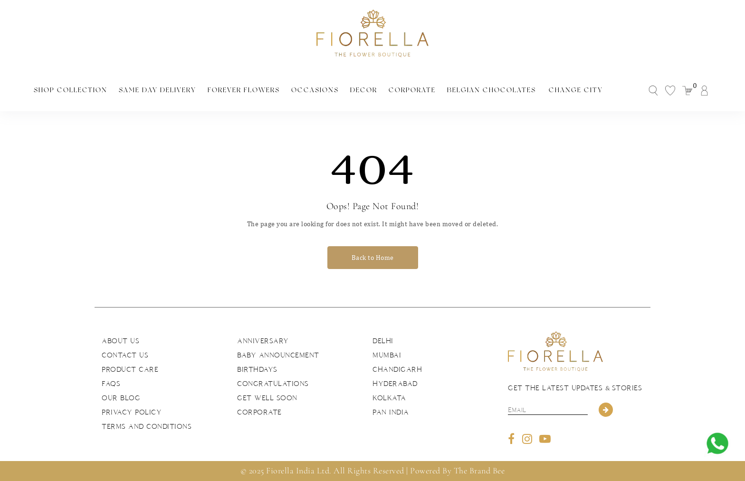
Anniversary (263, 341)
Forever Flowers (244, 90)
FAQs (111, 383)
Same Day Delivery (157, 90)
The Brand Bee (479, 470)
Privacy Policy (132, 412)
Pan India (390, 412)
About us (120, 341)
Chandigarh (397, 369)
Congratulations (273, 383)
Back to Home (373, 257)
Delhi (382, 341)
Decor (363, 90)
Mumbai (386, 355)
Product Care (130, 369)
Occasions (315, 90)
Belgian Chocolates (491, 90)
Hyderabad (395, 383)
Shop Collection (70, 90)
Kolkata (389, 398)
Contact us (125, 355)
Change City (576, 90)
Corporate (412, 90)
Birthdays (257, 369)
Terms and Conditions (146, 426)
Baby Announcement (278, 355)
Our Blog (121, 398)
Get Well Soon (267, 398)
